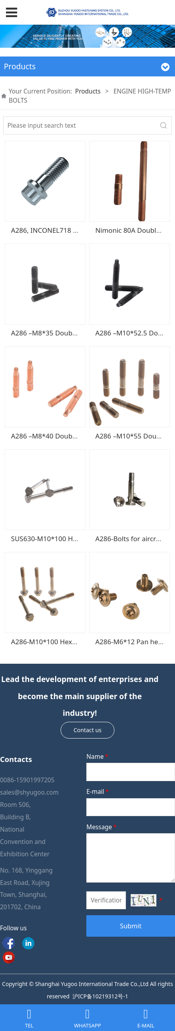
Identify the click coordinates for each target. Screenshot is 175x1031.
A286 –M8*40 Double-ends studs (62, 435)
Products (88, 91)
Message (102, 826)
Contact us (88, 730)
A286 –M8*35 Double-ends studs (62, 332)
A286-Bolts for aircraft (129, 538)
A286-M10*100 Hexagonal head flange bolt (79, 641)
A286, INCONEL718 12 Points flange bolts (76, 230)
